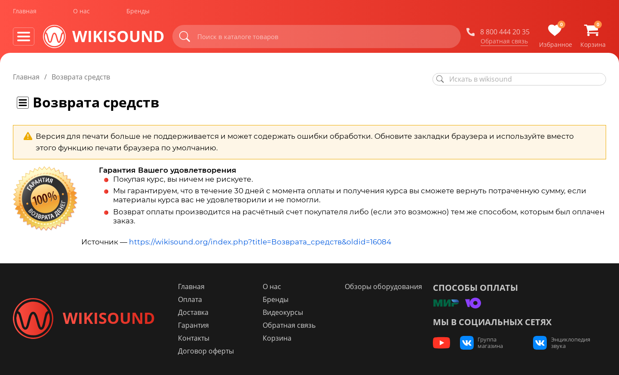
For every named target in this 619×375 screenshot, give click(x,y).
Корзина (278, 338)
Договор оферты (210, 351)
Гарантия (197, 325)
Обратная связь (504, 42)
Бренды (138, 12)
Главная (25, 12)
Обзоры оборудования (383, 286)
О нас (81, 12)
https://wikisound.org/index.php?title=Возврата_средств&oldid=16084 (260, 242)
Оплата (194, 299)
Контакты (197, 338)
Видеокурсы (284, 312)
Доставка (197, 312)
